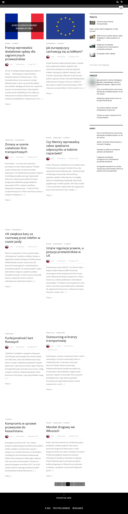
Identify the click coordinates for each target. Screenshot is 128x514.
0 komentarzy (20, 64)
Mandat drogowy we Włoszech (60, 429)
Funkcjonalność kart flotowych (19, 340)
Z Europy (15, 43)
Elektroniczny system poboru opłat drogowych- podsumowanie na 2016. (109, 38)
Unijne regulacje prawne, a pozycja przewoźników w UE (65, 252)
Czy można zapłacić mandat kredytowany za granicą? (107, 109)
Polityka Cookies (61, 508)
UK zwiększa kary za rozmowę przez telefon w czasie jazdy (22, 237)
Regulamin (78, 508)
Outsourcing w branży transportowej (61, 339)
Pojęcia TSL (50, 333)
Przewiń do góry (64, 498)
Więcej (7, 104)
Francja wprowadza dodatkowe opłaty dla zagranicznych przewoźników (20, 53)
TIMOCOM (106, 65)
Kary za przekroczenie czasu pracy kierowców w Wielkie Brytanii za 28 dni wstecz (110, 91)
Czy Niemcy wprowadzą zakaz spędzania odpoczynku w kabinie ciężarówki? (62, 147)
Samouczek (9, 140)
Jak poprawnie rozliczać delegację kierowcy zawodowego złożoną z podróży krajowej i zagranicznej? (109, 82)
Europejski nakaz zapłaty (106, 53)
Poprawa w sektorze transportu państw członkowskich (108, 151)
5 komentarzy (61, 158)
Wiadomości (51, 43)
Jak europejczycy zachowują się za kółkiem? (64, 49)
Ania (11, 64)
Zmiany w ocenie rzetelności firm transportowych (16, 148)
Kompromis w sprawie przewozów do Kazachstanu (20, 427)
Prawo (7, 43)
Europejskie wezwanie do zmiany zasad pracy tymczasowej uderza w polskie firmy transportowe (110, 168)
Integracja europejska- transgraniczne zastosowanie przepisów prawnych (107, 47)
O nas (48, 508)
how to (59, 346)
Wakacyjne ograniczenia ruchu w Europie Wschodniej (109, 99)
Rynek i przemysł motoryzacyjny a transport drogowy (109, 143)
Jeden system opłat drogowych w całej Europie (104, 30)
